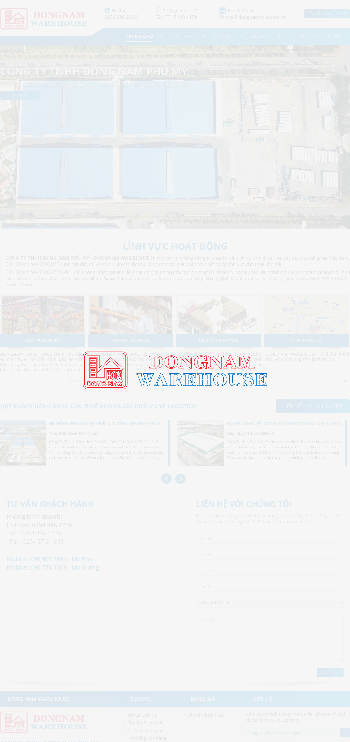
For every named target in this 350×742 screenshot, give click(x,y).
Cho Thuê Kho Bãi (205, 715)
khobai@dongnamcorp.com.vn (252, 17)
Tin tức (297, 36)
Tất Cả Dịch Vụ (142, 715)
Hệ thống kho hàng (146, 738)
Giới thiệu (183, 36)
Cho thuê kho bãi (144, 723)
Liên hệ (332, 36)
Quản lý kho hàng (145, 730)
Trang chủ (139, 36)
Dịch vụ (222, 36)
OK (345, 732)
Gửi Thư (330, 672)
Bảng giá (260, 36)
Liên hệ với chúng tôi (327, 13)
